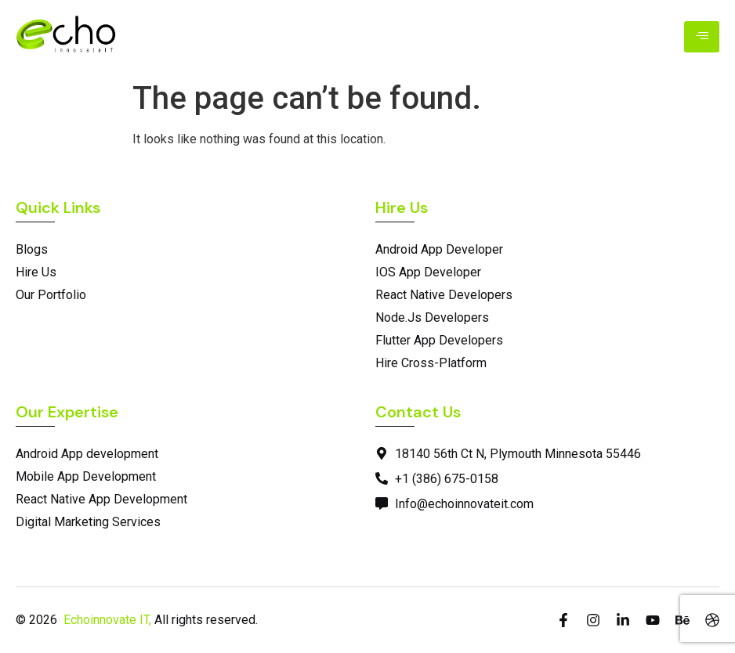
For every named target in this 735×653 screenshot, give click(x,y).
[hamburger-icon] (701, 36)
